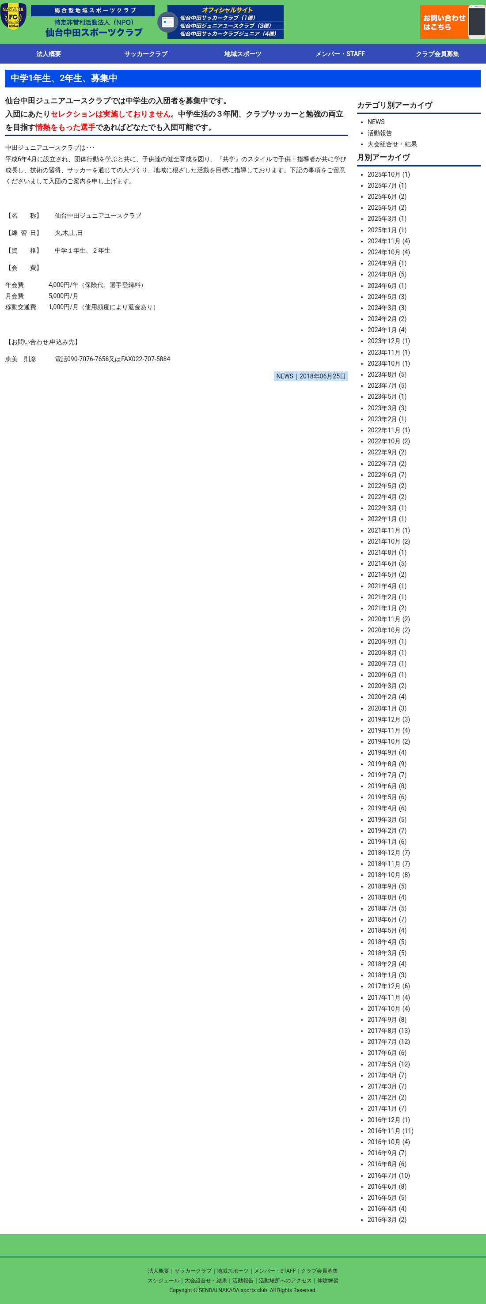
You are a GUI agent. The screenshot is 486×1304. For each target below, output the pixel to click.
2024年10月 (384, 252)
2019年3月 (382, 819)
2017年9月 (382, 1019)
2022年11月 (384, 430)
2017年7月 (382, 1041)
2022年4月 (382, 496)
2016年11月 (384, 1130)
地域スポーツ (233, 1271)
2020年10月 (384, 630)
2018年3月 (382, 952)
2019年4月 (382, 808)
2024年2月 (382, 318)
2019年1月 (382, 841)
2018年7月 (382, 908)
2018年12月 (384, 852)
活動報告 (380, 132)
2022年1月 (382, 518)
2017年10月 (384, 1008)
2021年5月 (382, 574)
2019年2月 (382, 830)
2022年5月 (382, 485)
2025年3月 (382, 218)
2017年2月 (382, 1097)
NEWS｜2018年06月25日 (311, 376)
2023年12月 (384, 340)
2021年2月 (382, 597)
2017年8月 (382, 1030)
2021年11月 (384, 530)
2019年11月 (384, 730)
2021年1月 (382, 608)
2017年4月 (382, 1075)
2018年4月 (382, 941)
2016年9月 (382, 1153)
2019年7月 (382, 775)
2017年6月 (382, 1052)
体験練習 (327, 1281)
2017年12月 (384, 986)
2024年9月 (382, 263)
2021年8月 (382, 552)
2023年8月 (382, 374)
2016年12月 (384, 1119)
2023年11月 (384, 352)
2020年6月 (382, 674)
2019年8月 (382, 763)
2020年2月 (382, 696)
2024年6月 (382, 285)
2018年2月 (382, 964)
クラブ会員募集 (319, 1271)
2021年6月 (382, 563)
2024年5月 (382, 296)
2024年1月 (382, 329)
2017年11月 (384, 997)
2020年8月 (382, 652)
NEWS (376, 121)
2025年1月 (382, 230)
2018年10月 (384, 874)
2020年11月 (384, 619)
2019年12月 (384, 719)
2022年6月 (382, 474)
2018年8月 (382, 897)
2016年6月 (382, 1186)
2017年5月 (382, 1064)
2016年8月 (382, 1164)
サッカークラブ (193, 1271)
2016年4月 (382, 1208)
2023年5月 (382, 396)
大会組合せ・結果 (392, 143)
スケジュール (163, 1281)
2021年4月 (382, 586)
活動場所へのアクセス (285, 1281)
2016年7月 (382, 1175)
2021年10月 (384, 541)
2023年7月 (382, 385)
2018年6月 (382, 919)
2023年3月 (382, 408)
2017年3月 (382, 1086)
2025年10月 (384, 174)
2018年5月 (382, 930)
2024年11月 (384, 241)
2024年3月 (382, 307)
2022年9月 (382, 452)
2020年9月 (382, 641)
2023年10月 (384, 363)
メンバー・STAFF (275, 1271)
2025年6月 (382, 196)
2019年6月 (382, 786)
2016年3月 (382, 1219)
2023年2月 (382, 419)
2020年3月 (382, 685)
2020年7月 (382, 663)
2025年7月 (382, 185)
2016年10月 (384, 1141)
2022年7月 (382, 463)
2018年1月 (382, 975)
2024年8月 (382, 274)
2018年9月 (382, 886)
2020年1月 (382, 708)
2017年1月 (382, 1108)
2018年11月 (384, 863)
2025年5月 (382, 207)
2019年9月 (382, 752)
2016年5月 (382, 1197)
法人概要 (158, 1271)
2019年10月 (384, 741)
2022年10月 (384, 441)
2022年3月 (382, 507)
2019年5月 (382, 797)
